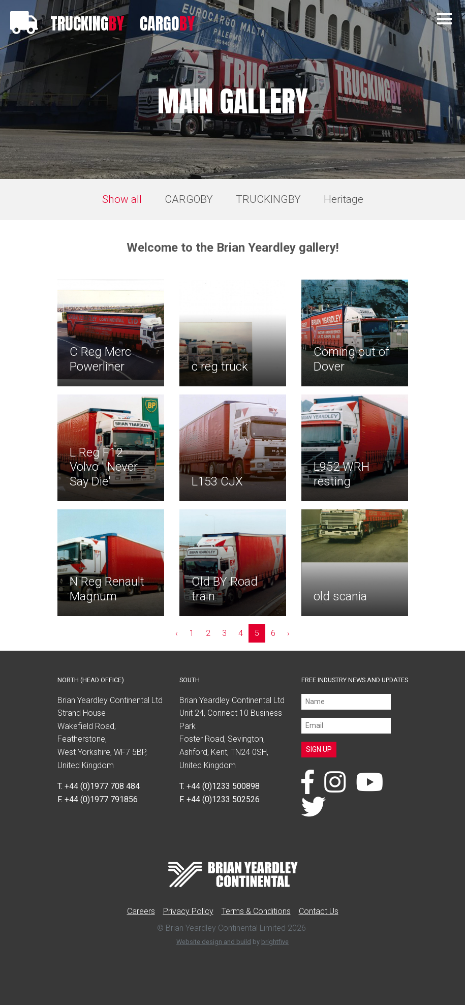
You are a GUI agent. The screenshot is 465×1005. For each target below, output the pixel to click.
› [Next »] (288, 633)
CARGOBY (189, 199)
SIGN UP (319, 749)
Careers (141, 911)
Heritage (343, 199)
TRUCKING (87, 23)
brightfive (275, 942)
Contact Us (318, 911)
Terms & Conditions (256, 911)
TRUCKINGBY (268, 199)
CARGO (167, 23)
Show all (122, 199)
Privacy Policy (188, 911)
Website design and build (213, 942)
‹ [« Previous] (176, 633)
